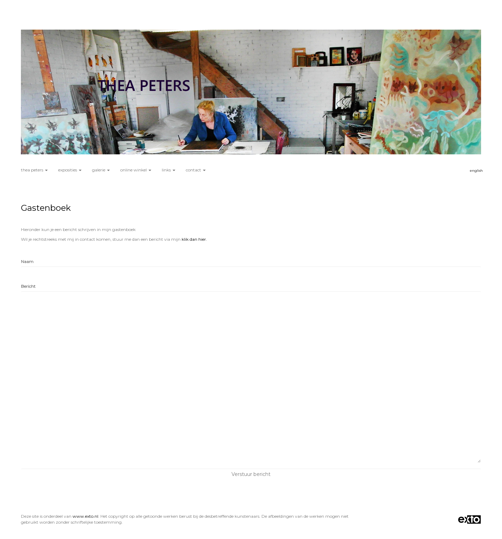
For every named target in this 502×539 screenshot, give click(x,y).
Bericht (28, 286)
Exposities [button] (70, 169)
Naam (27, 261)
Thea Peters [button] (34, 169)
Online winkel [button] (135, 169)
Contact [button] (196, 169)
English (476, 170)
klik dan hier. (194, 239)
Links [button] (168, 169)
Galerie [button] (101, 169)
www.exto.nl (85, 516)
